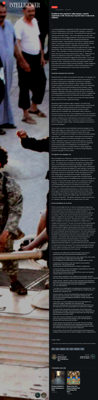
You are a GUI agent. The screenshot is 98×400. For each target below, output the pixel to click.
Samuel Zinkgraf (59, 9)
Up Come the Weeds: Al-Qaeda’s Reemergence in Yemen (57, 388)
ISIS (67, 349)
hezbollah (62, 349)
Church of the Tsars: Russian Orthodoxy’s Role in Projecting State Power (73, 389)
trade (82, 349)
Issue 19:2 (54, 7)
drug (57, 349)
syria (71, 349)
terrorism (77, 349)
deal (53, 349)
